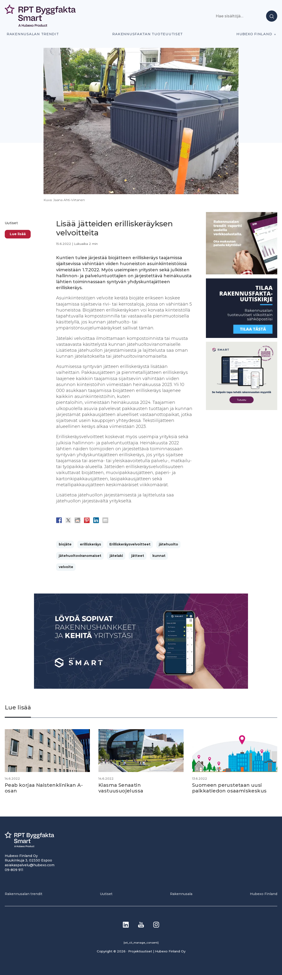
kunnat (158, 556)
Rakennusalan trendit (33, 34)
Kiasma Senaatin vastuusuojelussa (120, 788)
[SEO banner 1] (241, 408)
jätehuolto (168, 544)
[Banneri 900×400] (141, 687)
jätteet (137, 556)
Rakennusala (181, 894)
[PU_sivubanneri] (241, 273)
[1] (241, 336)
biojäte (65, 544)
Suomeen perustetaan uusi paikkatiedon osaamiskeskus (229, 788)
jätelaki (116, 556)
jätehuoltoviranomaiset (80, 556)
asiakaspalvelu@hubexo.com (29, 865)
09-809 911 (14, 870)
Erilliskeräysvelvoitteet (130, 544)
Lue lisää (18, 234)
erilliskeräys (90, 544)
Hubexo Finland (254, 34)
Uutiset (11, 223)
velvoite (66, 567)
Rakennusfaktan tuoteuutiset (147, 34)
